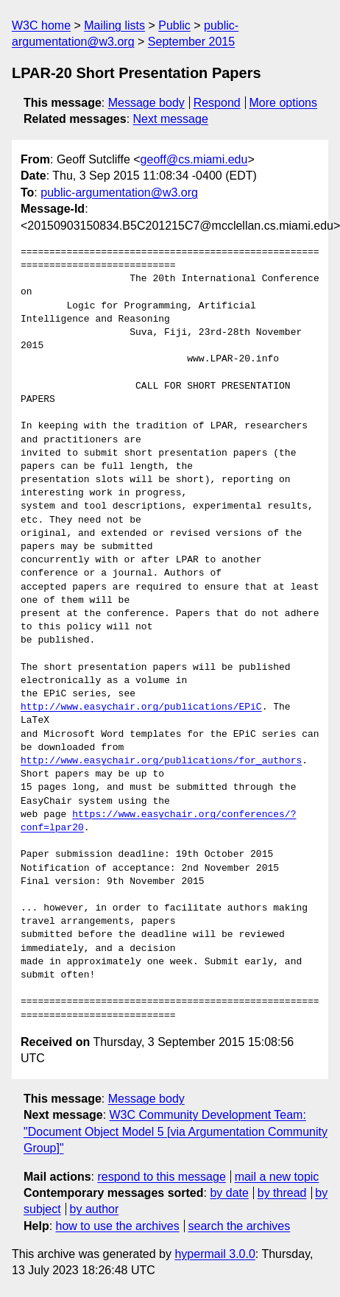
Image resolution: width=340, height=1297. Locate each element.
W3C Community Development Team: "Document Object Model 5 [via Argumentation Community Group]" (175, 1131)
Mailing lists (114, 25)
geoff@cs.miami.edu (194, 159)
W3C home (41, 25)
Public (174, 25)
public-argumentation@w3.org (119, 192)
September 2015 (191, 41)
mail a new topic (277, 1176)
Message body (146, 102)
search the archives (239, 1226)
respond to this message (161, 1176)
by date (229, 1193)
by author (94, 1209)
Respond (217, 102)
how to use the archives (118, 1226)
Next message (170, 119)
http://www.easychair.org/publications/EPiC (141, 707)
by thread (282, 1193)
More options (283, 102)
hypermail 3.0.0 (214, 1254)
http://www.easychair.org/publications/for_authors (161, 761)
